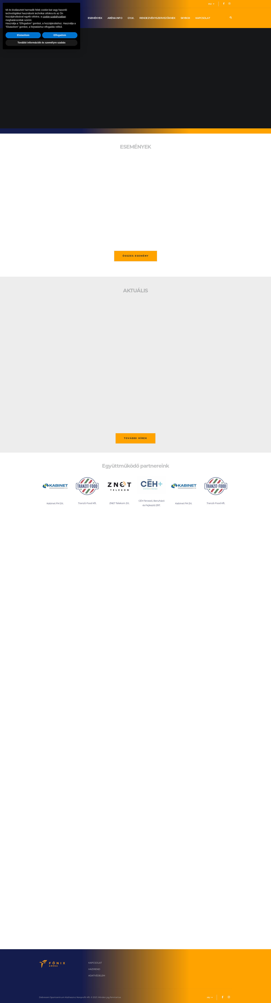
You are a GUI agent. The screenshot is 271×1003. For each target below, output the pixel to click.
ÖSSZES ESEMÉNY (136, 256)
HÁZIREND (94, 969)
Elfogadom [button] (60, 986)
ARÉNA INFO (115, 18)
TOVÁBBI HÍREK (135, 438)
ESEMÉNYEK (95, 18)
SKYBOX (185, 18)
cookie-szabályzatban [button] (54, 967)
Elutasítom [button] (23, 986)
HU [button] (211, 4)
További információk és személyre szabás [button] (41, 993)
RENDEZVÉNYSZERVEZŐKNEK (157, 18)
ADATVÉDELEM (96, 976)
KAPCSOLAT (202, 18)
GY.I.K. (131, 18)
